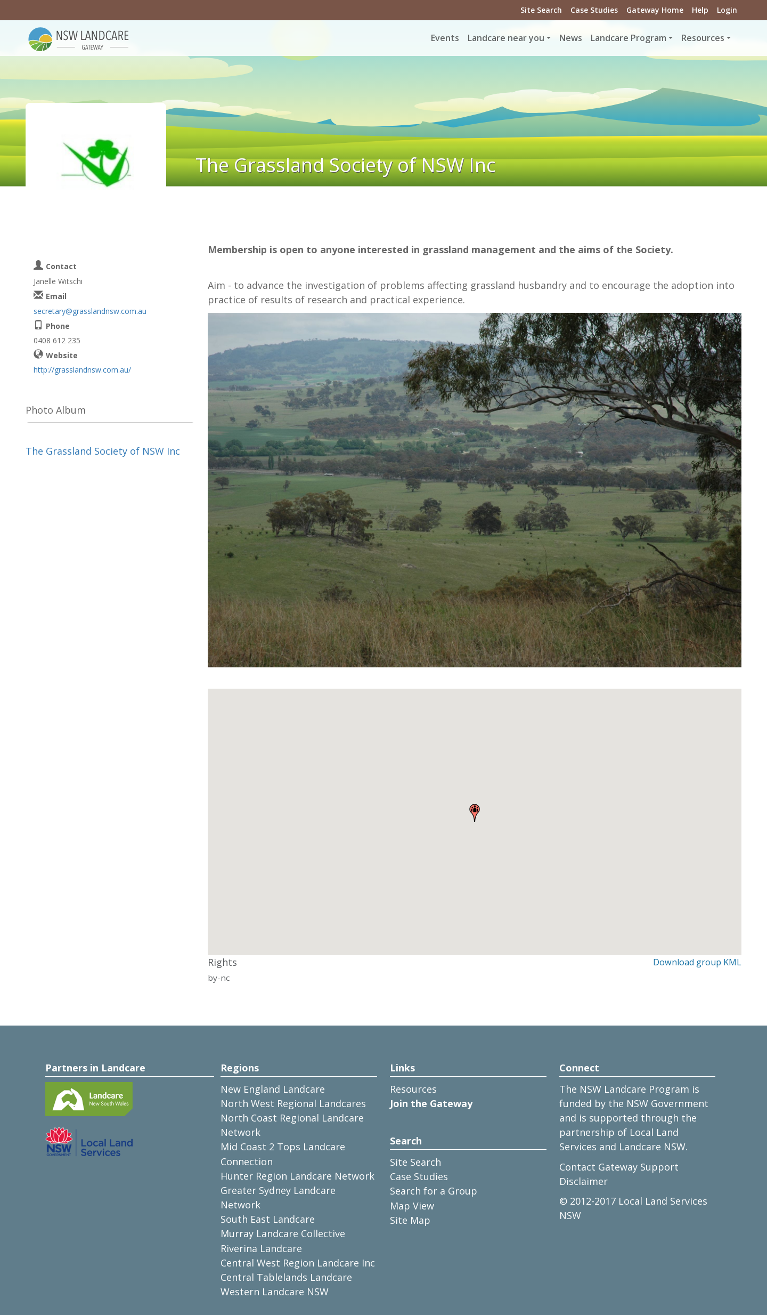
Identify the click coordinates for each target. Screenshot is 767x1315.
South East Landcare (268, 1219)
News (570, 38)
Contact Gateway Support (619, 1166)
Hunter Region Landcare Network (297, 1175)
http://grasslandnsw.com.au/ (82, 370)
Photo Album (56, 410)
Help (700, 10)
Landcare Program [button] (628, 38)
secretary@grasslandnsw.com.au (90, 311)
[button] (474, 813)
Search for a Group (433, 1190)
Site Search (541, 10)
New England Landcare (273, 1089)
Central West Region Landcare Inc (298, 1262)
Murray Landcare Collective (283, 1233)
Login (727, 10)
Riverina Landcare (261, 1248)
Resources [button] (702, 38)
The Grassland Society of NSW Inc (103, 451)
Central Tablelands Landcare (286, 1277)
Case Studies (594, 10)
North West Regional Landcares (293, 1103)
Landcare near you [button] (506, 38)
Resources (413, 1089)
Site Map (410, 1220)
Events (445, 38)
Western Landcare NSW (275, 1291)
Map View (412, 1205)
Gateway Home (654, 10)
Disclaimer (583, 1181)
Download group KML (697, 962)
